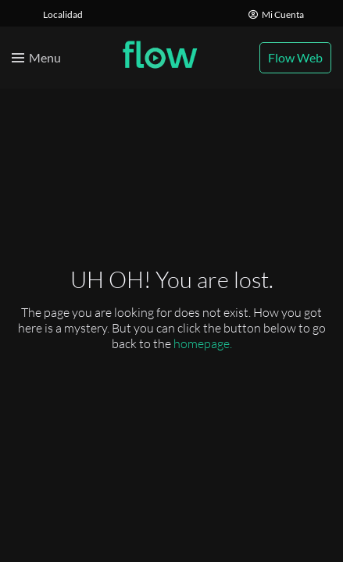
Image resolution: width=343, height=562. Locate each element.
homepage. (202, 343)
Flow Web (295, 57)
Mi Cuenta (276, 14)
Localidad (63, 14)
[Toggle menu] (36, 57)
